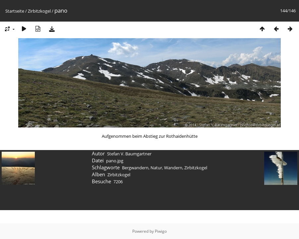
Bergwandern (135, 168)
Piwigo (161, 231)
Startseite (14, 11)
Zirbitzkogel (39, 11)
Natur (156, 168)
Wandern (173, 168)
